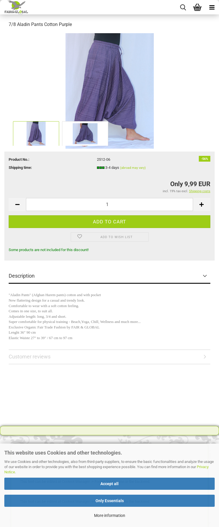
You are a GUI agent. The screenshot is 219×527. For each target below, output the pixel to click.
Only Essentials (110, 500)
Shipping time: (20, 167)
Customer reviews (29, 357)
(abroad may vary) (133, 168)
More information (109, 515)
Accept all (109, 483)
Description (22, 276)
